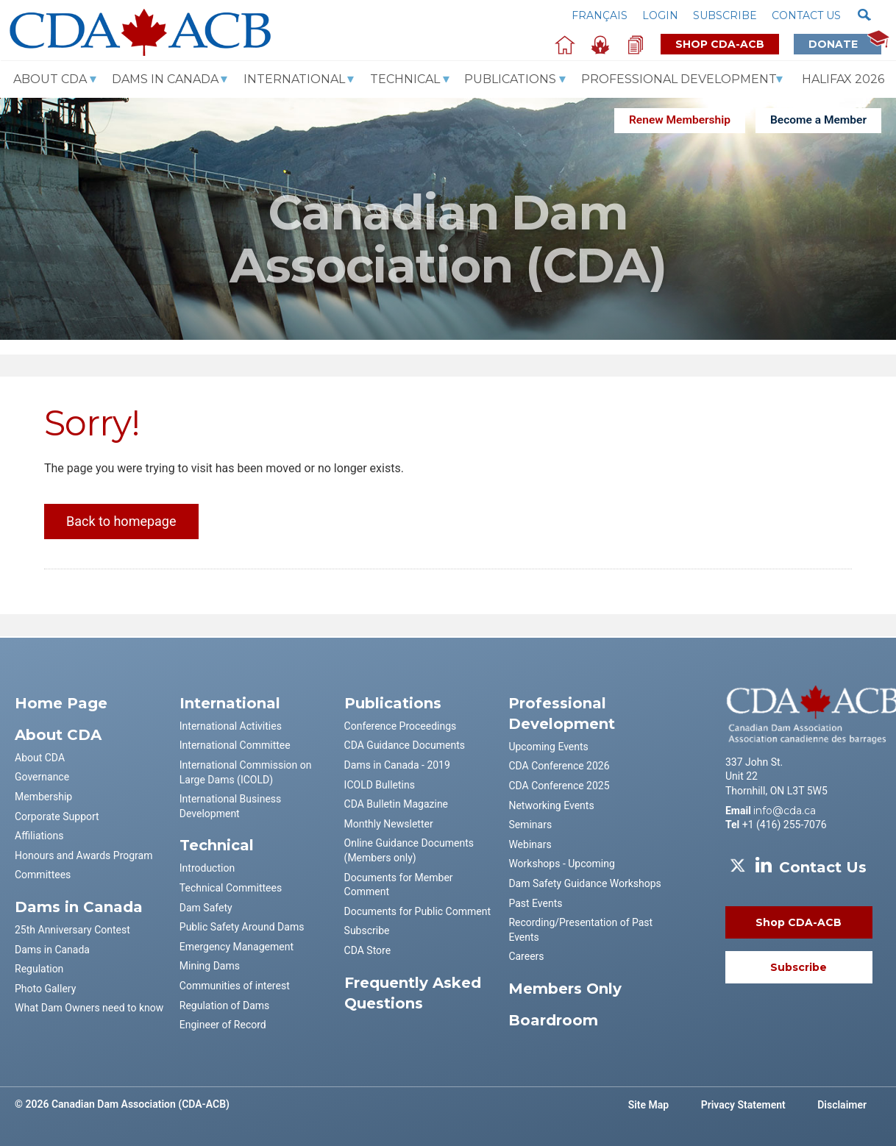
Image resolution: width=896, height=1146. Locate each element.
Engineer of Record (222, 1025)
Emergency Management (236, 947)
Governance (42, 777)
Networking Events (551, 805)
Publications (510, 79)
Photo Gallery (45, 988)
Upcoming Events (548, 746)
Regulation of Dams (224, 1005)
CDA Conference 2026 (558, 766)
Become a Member (818, 120)
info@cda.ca (784, 810)
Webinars (529, 844)
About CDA (50, 79)
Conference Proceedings (400, 726)
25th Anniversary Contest (72, 930)
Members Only (565, 988)
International (294, 79)
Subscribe (725, 15)
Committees (43, 874)
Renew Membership (679, 120)
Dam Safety (205, 908)
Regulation (39, 969)
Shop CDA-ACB (719, 44)
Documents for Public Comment (417, 911)
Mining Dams (209, 966)
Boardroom (553, 1020)
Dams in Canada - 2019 (397, 765)
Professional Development (679, 79)
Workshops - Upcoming (561, 863)
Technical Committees (230, 888)
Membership (43, 796)
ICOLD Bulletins (379, 785)
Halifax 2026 (843, 79)
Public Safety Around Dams (242, 927)
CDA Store (367, 950)
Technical (405, 79)
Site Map (648, 1105)
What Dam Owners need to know (89, 1008)
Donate (844, 44)
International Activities (230, 726)
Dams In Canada (165, 79)
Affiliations (39, 835)
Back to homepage (121, 521)
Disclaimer (842, 1105)
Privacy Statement (743, 1105)
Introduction (207, 868)
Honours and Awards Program (83, 855)
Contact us (806, 15)
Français (599, 15)
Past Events (535, 903)
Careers (526, 956)
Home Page (61, 703)
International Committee (235, 745)
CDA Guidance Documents (404, 745)
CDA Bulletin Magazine (396, 804)
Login (660, 15)
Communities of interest (234, 986)
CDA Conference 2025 (558, 785)
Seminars (530, 824)
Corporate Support (57, 816)
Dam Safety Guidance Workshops (584, 883)
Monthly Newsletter (388, 824)
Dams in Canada (52, 949)
